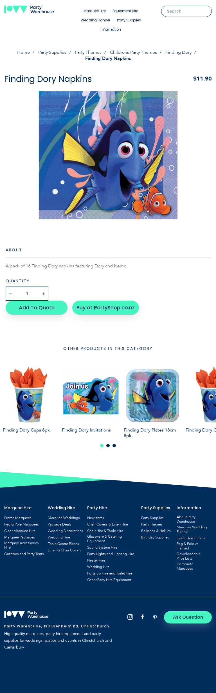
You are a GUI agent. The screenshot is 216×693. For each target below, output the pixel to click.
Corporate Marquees (185, 566)
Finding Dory (178, 52)
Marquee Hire (95, 10)
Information (111, 29)
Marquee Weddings (64, 518)
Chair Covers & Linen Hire (107, 524)
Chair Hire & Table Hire (105, 531)
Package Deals (59, 524)
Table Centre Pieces (63, 544)
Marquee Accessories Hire (21, 545)
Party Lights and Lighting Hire (110, 554)
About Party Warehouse (186, 519)
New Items (95, 518)
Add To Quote (37, 307)
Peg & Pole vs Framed (187, 546)
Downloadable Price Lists (189, 556)
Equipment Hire (125, 10)
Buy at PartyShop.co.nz (105, 307)
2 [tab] (108, 445)
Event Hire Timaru (191, 538)
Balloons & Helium (156, 531)
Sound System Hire (102, 547)
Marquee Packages (19, 537)
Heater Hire (96, 560)
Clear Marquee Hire (19, 531)
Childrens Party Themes (133, 52)
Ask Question (188, 617)
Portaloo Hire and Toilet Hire (109, 573)
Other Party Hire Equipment (109, 580)
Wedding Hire (59, 537)
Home (23, 52)
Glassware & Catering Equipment (104, 538)
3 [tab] (114, 445)
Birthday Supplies (155, 537)
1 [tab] (102, 445)
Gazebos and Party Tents (24, 554)
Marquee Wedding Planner (192, 529)
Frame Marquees (18, 518)
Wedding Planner (95, 20)
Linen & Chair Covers (64, 550)
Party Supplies (129, 20)
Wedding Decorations (65, 531)
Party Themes (88, 52)
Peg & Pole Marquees (21, 524)
